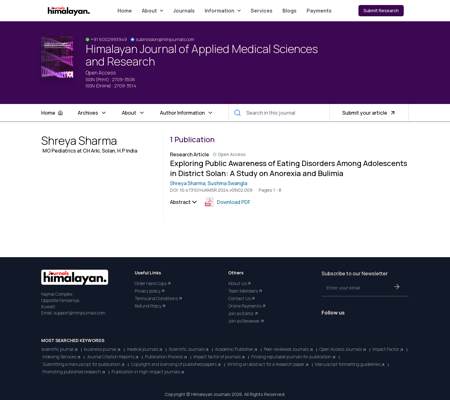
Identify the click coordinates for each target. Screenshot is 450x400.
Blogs (289, 10)
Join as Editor (243, 313)
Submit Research (381, 10)
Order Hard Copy (153, 283)
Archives (92, 113)
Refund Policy (150, 306)
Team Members (245, 291)
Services (261, 10)
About (152, 10)
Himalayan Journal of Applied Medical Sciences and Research (202, 55)
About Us (240, 283)
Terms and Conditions (159, 298)
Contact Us (242, 298)
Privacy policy (150, 291)
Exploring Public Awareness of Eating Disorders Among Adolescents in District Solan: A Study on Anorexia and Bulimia (288, 168)
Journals (184, 10)
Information (223, 10)
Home (125, 10)
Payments (319, 10)
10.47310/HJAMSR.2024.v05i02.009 (216, 190)
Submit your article (369, 113)
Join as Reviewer (246, 321)
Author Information (186, 113)
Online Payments (247, 306)
